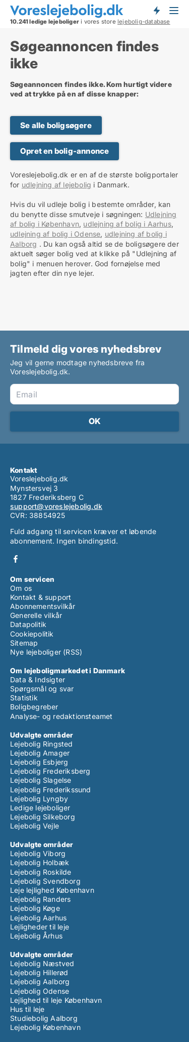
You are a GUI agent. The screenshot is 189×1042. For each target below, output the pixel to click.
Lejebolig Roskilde (41, 872)
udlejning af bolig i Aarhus (127, 224)
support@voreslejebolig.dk (56, 506)
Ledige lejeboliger (40, 807)
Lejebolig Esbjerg (39, 762)
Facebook (15, 559)
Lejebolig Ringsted (41, 744)
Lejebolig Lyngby (39, 798)
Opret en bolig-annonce (64, 151)
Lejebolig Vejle (34, 825)
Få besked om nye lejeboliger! (156, 11)
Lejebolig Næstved (42, 963)
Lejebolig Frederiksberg (50, 771)
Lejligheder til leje (39, 926)
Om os (21, 588)
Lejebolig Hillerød (39, 972)
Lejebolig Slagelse (41, 780)
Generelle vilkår (36, 615)
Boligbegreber (34, 706)
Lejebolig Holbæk (39, 862)
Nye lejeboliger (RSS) (46, 652)
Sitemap (24, 643)
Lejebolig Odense (39, 991)
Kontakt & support (40, 597)
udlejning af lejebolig (56, 184)
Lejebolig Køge (35, 908)
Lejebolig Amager (40, 753)
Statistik (24, 697)
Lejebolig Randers (40, 899)
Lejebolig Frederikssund (50, 789)
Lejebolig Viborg (38, 853)
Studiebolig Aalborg (44, 1018)
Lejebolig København (45, 1027)
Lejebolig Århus (36, 935)
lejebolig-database (143, 21)
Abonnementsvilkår (42, 606)
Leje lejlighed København (52, 890)
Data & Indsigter (37, 679)
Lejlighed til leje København (56, 1000)
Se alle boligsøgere (56, 125)
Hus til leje (27, 1009)
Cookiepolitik (32, 634)
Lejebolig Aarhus (38, 917)
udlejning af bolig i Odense (55, 234)
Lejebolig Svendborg (45, 881)
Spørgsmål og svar (42, 688)
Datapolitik (28, 624)
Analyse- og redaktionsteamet (61, 716)
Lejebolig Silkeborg (42, 816)
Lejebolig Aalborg (40, 981)
